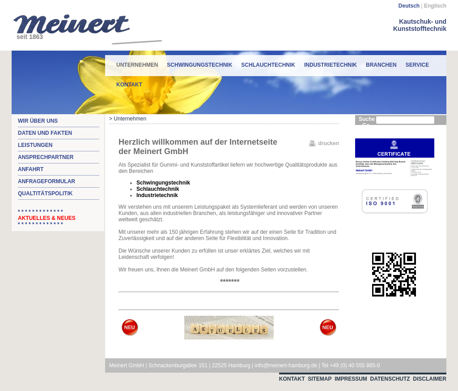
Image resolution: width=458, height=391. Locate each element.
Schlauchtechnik (268, 65)
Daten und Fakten (45, 133)
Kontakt (129, 85)
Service (417, 65)
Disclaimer (429, 379)
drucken (328, 143)
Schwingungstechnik (199, 65)
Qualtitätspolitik (45, 193)
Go (366, 125)
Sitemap (319, 379)
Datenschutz (390, 379)
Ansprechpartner (45, 157)
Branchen (381, 65)
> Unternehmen (127, 119)
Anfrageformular (46, 181)
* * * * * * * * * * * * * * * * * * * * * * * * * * (47, 218)
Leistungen (35, 145)
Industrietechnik (330, 65)
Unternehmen (137, 61)
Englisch (435, 6)
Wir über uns (38, 121)
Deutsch (409, 6)
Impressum (351, 379)
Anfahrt (30, 169)
